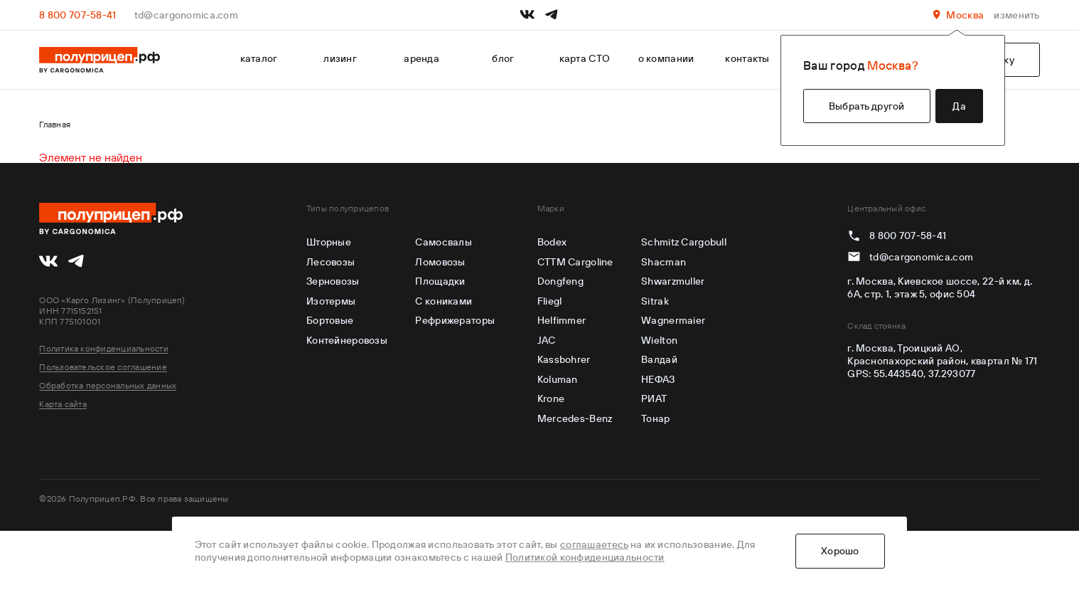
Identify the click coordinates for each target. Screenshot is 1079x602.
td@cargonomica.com (186, 15)
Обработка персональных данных (107, 385)
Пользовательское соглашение (102, 366)
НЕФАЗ (658, 379)
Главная (54, 124)
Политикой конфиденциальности (585, 557)
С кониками (443, 301)
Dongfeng (560, 281)
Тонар (655, 418)
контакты (747, 58)
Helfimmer (561, 320)
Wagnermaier (673, 320)
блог (503, 58)
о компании (666, 58)
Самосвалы (443, 242)
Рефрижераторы (455, 320)
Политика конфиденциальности (103, 348)
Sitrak (655, 301)
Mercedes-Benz (575, 418)
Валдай (659, 359)
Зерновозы (333, 281)
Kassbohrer (564, 359)
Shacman (663, 261)
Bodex (552, 242)
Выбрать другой (867, 106)
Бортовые (329, 320)
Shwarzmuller (672, 281)
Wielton (659, 340)
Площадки (440, 281)
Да (959, 106)
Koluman (557, 379)
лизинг (340, 58)
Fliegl (549, 301)
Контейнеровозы (346, 340)
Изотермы (330, 301)
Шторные (328, 242)
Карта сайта (63, 403)
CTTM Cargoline (575, 261)
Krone (550, 398)
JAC (546, 340)
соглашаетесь (594, 544)
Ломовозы (440, 261)
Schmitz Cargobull (683, 242)
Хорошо (840, 550)
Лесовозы (330, 261)
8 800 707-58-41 (77, 15)
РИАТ (654, 398)
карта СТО (585, 58)
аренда (421, 58)
